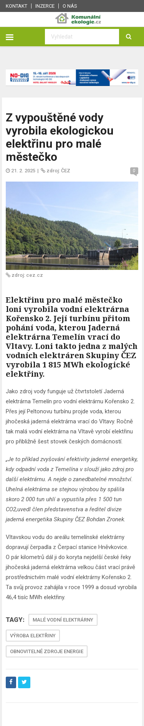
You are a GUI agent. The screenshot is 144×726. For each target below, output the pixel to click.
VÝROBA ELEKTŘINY (33, 635)
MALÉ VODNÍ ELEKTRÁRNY (63, 620)
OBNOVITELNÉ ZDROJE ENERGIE (46, 651)
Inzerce (45, 6)
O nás (70, 6)
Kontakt (16, 6)
